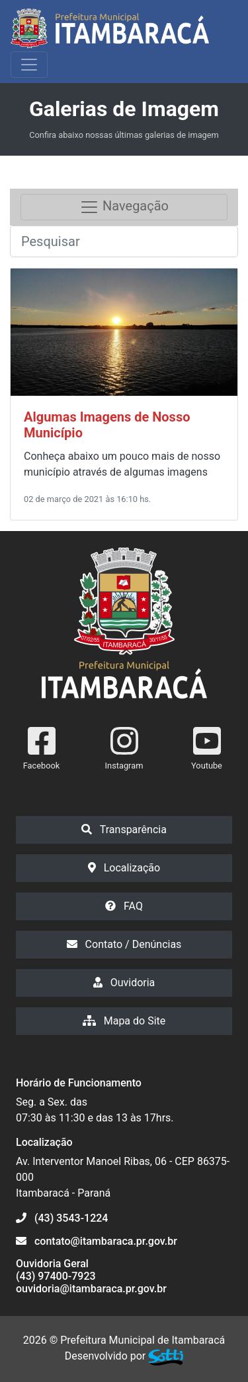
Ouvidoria (124, 982)
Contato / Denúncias (124, 944)
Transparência (124, 829)
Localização (124, 868)
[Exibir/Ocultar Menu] (29, 64)
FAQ (124, 906)
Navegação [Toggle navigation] (124, 207)
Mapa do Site (124, 1021)
